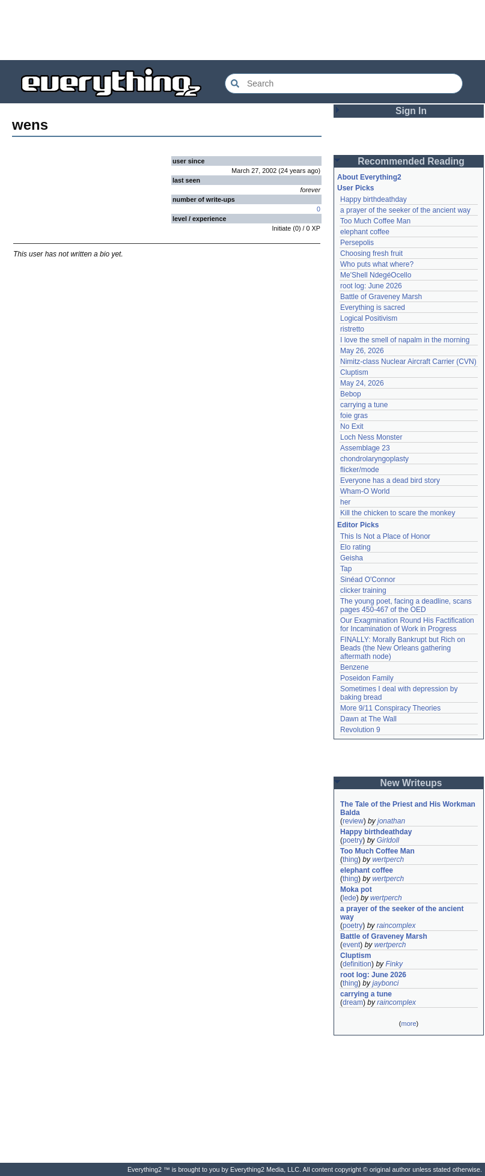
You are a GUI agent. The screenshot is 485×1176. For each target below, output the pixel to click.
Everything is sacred (372, 307)
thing (350, 859)
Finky (394, 964)
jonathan (391, 821)
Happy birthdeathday (373, 199)
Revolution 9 (360, 730)
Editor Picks (358, 525)
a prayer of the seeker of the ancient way (405, 210)
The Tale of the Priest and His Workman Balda (408, 808)
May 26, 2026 (362, 351)
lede (349, 898)
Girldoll (388, 840)
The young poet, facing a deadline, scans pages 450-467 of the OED (407, 605)
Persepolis (357, 242)
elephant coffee (364, 232)
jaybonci (385, 983)
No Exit (352, 426)
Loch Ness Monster (371, 437)
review (353, 821)
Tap (346, 569)
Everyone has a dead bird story (390, 480)
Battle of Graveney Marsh (381, 296)
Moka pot (356, 889)
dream (353, 1002)
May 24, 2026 (362, 383)
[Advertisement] (243, 30)
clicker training (363, 590)
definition (357, 964)
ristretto (352, 329)
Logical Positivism (368, 318)
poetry (352, 840)
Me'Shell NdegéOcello (375, 275)
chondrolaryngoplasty (374, 459)
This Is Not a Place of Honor (385, 536)
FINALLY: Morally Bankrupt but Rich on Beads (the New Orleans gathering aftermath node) (403, 648)
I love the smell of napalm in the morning (404, 340)
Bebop (350, 394)
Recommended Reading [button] (411, 161)
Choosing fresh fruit (371, 253)
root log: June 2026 (371, 286)
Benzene (354, 667)
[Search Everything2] (344, 83)
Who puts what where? (376, 264)
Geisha (351, 558)
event (351, 945)
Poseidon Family (367, 678)
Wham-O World (364, 491)
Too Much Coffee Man (375, 221)
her (345, 502)
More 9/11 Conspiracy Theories (390, 708)
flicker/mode (359, 469)
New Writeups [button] (411, 783)
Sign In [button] (411, 111)
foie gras (354, 415)
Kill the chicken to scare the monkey (397, 513)
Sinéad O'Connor (367, 579)
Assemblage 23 (365, 448)
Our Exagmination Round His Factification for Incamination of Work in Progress (408, 624)
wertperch (388, 859)
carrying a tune (364, 405)
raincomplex (396, 925)
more (408, 1023)
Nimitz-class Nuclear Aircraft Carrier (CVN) (408, 361)
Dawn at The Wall (368, 719)
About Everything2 (369, 177)
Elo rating (355, 547)
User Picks (355, 188)
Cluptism (354, 372)
